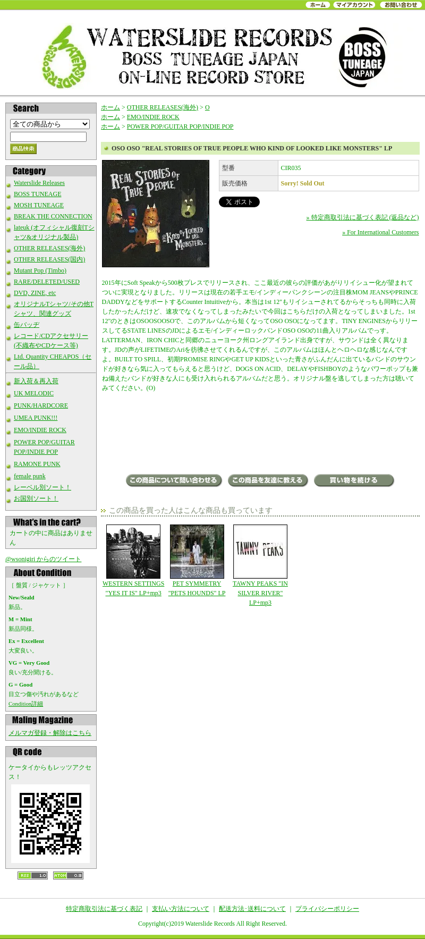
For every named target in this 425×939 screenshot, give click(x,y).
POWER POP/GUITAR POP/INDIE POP (180, 126)
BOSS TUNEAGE (37, 194)
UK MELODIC (34, 393)
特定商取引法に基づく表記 (104, 908)
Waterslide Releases (39, 183)
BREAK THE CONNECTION (53, 216)
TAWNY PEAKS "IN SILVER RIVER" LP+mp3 (260, 565)
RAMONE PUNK (37, 464)
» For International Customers (380, 232)
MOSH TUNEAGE (39, 205)
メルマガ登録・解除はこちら (49, 733)
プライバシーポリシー (327, 908)
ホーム (110, 107)
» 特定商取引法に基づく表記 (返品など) (363, 217)
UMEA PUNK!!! (35, 417)
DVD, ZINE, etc (35, 293)
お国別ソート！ (36, 498)
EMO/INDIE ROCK (40, 430)
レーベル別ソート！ (42, 487)
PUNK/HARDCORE (41, 405)
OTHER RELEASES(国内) (49, 259)
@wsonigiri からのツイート (43, 559)
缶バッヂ (26, 324)
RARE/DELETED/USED (47, 281)
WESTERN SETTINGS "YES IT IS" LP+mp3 (133, 561)
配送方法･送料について (252, 908)
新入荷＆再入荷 (36, 381)
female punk (30, 476)
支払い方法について (180, 908)
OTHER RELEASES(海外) (49, 248)
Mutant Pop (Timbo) (40, 270)
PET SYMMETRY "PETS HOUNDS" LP (196, 561)
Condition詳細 (25, 703)
